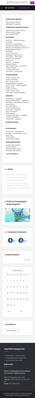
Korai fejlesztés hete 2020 (15, 180)
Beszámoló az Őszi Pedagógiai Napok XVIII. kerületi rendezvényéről (18, 184)
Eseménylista (12, 254)
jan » (21, 311)
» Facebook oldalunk (16, 232)
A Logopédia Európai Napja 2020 (17, 177)
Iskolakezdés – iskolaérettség (16, 175)
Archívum (11, 324)
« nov (8, 311)
